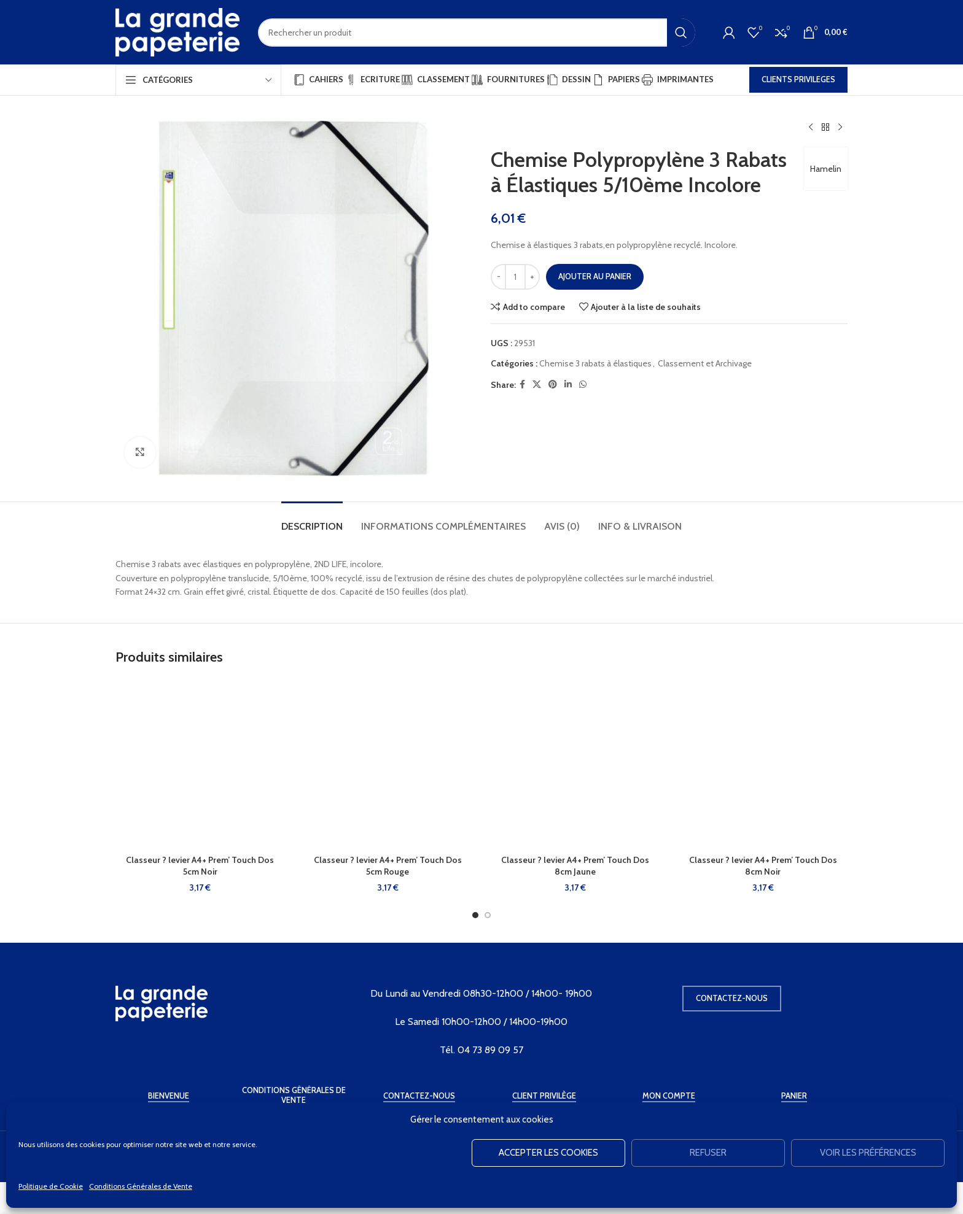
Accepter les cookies (548, 1152)
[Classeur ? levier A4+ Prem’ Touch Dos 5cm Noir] (200, 764)
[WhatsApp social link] (582, 384)
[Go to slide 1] (475, 915)
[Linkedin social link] (568, 384)
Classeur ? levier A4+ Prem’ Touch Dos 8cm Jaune (575, 866)
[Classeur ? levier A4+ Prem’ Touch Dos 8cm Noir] (763, 764)
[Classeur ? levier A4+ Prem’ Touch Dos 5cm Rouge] (388, 764)
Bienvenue (168, 1095)
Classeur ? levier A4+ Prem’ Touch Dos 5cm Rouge (388, 866)
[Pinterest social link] (553, 384)
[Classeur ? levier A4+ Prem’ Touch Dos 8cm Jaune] (575, 764)
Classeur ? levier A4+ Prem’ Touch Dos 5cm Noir (200, 866)
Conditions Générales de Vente (140, 1186)
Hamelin (825, 168)
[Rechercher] (476, 32)
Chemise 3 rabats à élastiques (595, 363)
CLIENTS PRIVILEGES (798, 79)
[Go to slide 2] (488, 915)
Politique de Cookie (50, 1186)
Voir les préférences (868, 1152)
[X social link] (537, 384)
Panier (794, 1095)
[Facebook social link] (522, 384)
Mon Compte (668, 1095)
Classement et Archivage (705, 363)
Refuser (708, 1152)
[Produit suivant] (840, 127)
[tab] (312, 520)
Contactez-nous (732, 998)
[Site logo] (177, 31)
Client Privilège (544, 1095)
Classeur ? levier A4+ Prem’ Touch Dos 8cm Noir (763, 866)
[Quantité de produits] (515, 277)
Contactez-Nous (419, 1095)
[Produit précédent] (810, 127)
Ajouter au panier (594, 276)
